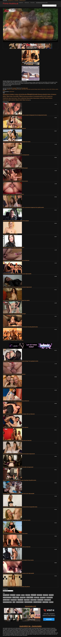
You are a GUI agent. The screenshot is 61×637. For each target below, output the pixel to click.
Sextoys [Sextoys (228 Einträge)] (27, 100)
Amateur (12, 89)
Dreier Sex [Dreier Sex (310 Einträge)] (12, 96)
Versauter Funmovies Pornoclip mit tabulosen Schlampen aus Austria (16, 141)
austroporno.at (10, 0)
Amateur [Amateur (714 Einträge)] (11, 94)
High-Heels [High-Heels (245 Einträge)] (11, 98)
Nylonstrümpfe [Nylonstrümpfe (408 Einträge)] (7, 100)
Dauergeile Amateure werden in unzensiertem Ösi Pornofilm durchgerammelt (18, 467)
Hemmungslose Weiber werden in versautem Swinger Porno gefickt (16, 300)
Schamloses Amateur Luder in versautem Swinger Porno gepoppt (16, 220)
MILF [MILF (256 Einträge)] (43, 98)
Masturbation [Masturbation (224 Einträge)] (30, 98)
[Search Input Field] (48, 6)
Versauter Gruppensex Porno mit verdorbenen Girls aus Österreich (16, 260)
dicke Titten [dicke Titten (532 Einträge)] (6, 96)
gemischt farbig (34, 89)
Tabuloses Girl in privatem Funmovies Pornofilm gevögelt (14, 313)
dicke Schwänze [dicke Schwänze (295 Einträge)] (52, 94)
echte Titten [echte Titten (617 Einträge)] (18, 96)
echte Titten (24, 89)
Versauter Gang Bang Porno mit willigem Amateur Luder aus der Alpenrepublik (18, 573)
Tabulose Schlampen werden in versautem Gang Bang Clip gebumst (16, 586)
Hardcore (39, 89)
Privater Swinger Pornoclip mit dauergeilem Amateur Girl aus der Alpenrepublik (18, 493)
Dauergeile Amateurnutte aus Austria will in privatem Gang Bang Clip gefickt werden (19, 480)
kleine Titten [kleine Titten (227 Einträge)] (17, 98)
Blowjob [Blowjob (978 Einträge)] (29, 94)
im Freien (47, 89)
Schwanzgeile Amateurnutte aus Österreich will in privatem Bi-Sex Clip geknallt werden (20, 506)
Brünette (19, 89)
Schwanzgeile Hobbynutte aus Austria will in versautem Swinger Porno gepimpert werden (20, 361)
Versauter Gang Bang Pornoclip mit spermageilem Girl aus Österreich (16, 546)
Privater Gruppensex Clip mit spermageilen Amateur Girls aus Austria (16, 520)
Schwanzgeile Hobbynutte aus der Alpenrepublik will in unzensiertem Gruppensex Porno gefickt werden (23, 207)
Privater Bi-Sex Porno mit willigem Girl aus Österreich (13, 247)
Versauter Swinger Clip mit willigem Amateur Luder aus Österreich (16, 400)
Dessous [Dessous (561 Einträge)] (40, 94)
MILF (50, 89)
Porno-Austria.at (10, 3)
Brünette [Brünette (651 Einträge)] (35, 94)
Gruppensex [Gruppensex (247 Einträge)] (49, 96)
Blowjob (16, 89)
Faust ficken (28, 89)
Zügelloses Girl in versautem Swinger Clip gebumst (13, 340)
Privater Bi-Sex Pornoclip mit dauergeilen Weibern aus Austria (15, 533)
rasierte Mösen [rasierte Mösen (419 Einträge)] (15, 100)
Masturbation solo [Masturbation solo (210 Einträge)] (37, 98)
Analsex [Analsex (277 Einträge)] (17, 94)
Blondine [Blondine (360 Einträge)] (24, 94)
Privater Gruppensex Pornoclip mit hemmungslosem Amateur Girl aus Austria (18, 560)
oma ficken (16, 0)
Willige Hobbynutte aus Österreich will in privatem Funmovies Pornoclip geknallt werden (20, 326)
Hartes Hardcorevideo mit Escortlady (10, 234)
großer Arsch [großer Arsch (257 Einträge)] (43, 96)
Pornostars (32, 2)
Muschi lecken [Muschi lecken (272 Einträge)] (48, 98)
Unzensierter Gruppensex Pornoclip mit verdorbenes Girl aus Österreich (17, 440)
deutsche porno (22, 0)
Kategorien (21, 2)
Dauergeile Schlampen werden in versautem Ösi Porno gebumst (15, 427)
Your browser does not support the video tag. (30, 25)
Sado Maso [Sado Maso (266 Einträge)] (22, 100)
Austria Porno (11, 91)
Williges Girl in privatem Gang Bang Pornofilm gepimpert (14, 374)
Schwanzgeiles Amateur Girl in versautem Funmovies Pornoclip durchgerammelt (19, 453)
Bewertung (27, 2)
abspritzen (9, 89)
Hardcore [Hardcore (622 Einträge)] (5, 98)
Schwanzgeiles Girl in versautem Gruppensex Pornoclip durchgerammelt (17, 287)
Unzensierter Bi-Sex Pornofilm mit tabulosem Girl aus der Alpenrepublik (17, 273)
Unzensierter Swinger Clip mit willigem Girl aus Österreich (14, 128)
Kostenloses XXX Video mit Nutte (9, 387)
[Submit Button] (55, 6)
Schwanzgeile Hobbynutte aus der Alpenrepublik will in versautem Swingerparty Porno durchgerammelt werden (25, 115)
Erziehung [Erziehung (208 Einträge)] (24, 96)
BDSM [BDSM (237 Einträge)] (20, 94)
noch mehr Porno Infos (7, 85)
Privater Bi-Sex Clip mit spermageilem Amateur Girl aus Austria (15, 181)
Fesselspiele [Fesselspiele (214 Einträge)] (36, 96)
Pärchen (53, 89)
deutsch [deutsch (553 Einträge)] (45, 94)
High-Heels (43, 89)
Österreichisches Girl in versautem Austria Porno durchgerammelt (16, 154)
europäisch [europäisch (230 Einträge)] (30, 96)
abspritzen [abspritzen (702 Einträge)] (6, 94)
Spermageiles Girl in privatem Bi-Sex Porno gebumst (13, 194)
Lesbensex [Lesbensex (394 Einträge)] (23, 98)
